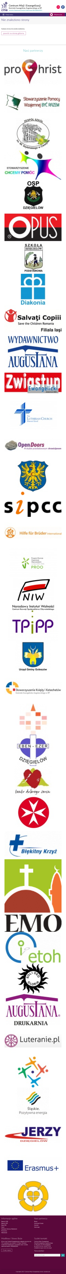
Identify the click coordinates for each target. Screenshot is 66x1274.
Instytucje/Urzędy (38, 1223)
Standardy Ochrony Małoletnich (9, 1229)
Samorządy (37, 1227)
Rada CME (4, 1225)
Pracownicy (4, 1231)
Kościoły (36, 1225)
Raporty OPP (4, 1223)
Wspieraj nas (57, 14)
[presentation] (44, 1260)
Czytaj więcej (7, 1250)
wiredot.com (47, 1271)
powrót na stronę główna (13, 33)
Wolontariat (4, 1232)
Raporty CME (4, 1221)
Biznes (35, 1221)
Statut (2, 1227)
